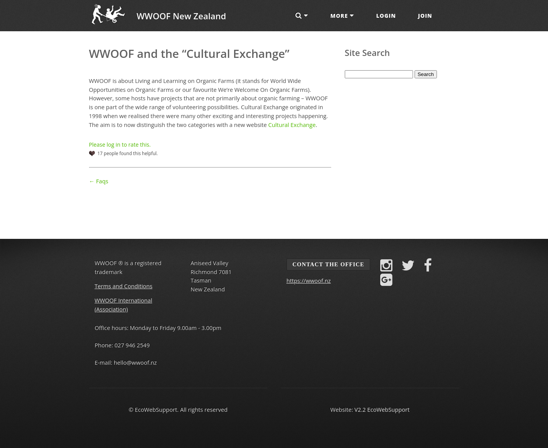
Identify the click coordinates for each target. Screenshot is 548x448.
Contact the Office (328, 264)
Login (386, 15)
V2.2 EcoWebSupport (382, 409)
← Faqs (98, 181)
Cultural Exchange (292, 124)
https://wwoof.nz (309, 280)
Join (425, 15)
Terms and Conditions (123, 286)
